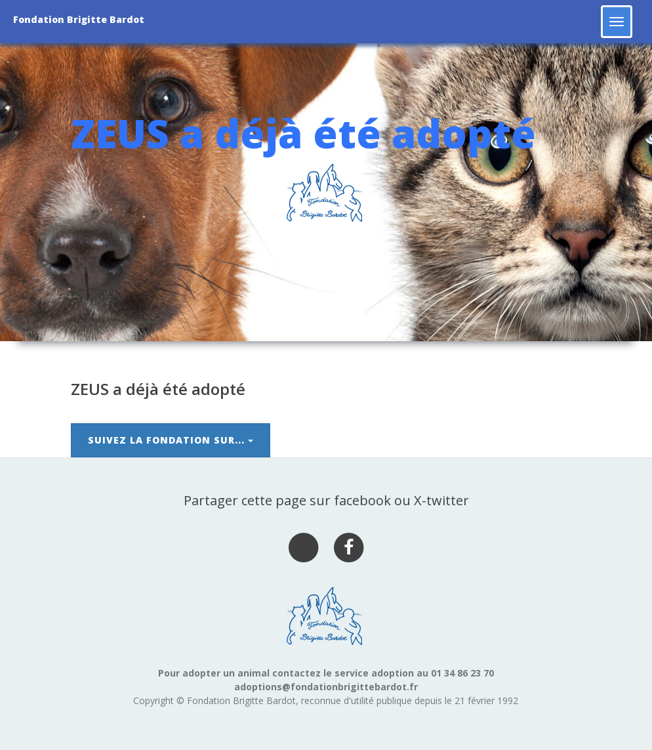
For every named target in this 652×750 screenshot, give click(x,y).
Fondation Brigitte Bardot (78, 19)
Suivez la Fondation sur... (170, 440)
